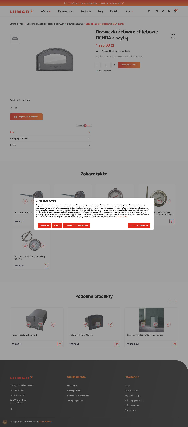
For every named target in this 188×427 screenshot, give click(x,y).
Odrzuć (57, 225)
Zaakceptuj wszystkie (139, 225)
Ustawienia (44, 225)
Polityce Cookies (121, 217)
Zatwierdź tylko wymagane (76, 225)
